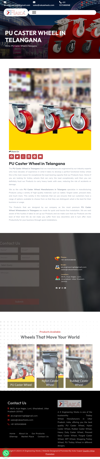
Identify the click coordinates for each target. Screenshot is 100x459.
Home (10, 441)
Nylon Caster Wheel (50, 391)
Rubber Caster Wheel (82, 391)
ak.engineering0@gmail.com (17, 3)
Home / (8, 46)
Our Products (39, 441)
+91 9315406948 (68, 265)
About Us (22, 441)
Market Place (27, 444)
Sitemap (11, 444)
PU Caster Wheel (18, 394)
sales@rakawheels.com (43, 3)
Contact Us (44, 444)
